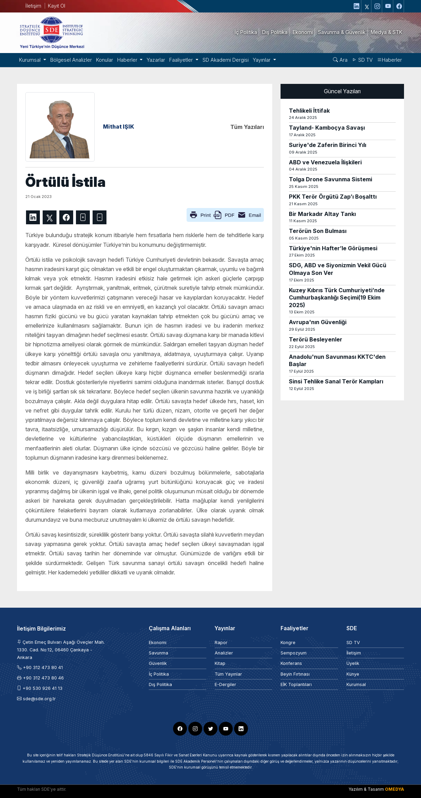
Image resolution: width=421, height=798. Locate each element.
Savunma (158, 653)
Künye (352, 674)
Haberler (389, 60)
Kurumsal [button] (30, 60)
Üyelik (352, 663)
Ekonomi (157, 642)
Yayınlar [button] (262, 60)
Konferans (291, 663)
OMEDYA (394, 789)
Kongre (288, 642)
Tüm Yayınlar (228, 674)
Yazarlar (156, 60)
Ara (340, 60)
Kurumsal (356, 684)
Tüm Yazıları (247, 126)
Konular (104, 60)
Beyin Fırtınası (295, 674)
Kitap (220, 663)
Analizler (224, 653)
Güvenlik (158, 663)
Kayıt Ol (56, 6)
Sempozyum (294, 653)
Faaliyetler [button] (181, 60)
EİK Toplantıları (296, 684)
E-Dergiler (225, 684)
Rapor (221, 642)
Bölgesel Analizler (71, 60)
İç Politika (159, 674)
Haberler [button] (128, 60)
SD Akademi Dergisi (226, 60)
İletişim (33, 6)
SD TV (362, 60)
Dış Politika (160, 684)
